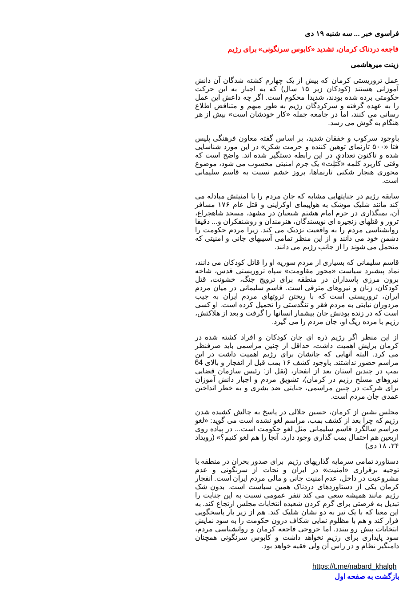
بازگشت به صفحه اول (277, 576)
